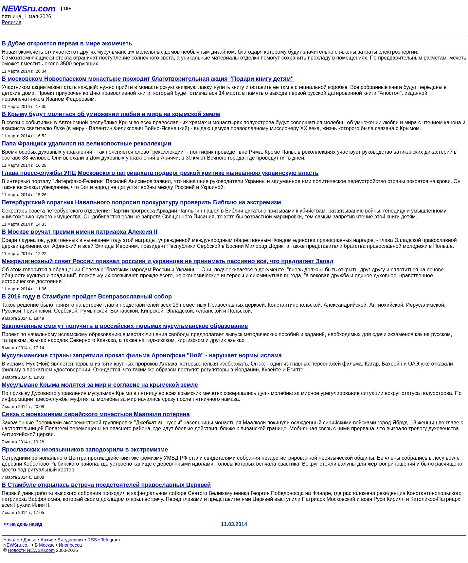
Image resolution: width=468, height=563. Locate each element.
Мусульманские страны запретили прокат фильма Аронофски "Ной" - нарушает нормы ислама (142, 355)
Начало (11, 539)
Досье (29, 539)
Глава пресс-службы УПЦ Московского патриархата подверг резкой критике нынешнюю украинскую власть (160, 173)
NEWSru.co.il (16, 545)
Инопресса (70, 545)
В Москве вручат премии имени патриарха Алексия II (79, 232)
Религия (11, 22)
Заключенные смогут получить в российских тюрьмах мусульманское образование (125, 326)
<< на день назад (23, 524)
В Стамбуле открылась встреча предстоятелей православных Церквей (106, 485)
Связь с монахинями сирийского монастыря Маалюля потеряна (96, 414)
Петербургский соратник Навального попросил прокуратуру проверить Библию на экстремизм (141, 202)
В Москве (45, 545)
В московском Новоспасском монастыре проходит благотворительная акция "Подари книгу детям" (148, 79)
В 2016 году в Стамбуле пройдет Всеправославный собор (87, 296)
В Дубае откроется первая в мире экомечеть (67, 43)
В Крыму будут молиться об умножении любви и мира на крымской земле (111, 114)
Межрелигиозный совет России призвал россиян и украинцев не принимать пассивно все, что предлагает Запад (167, 261)
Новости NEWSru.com (31, 550)
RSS (92, 539)
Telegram (110, 539)
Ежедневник (70, 539)
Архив (47, 539)
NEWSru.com (29, 8)
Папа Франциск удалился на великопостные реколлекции (86, 143)
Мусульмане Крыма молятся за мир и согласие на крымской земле (100, 385)
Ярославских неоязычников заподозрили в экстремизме (85, 449)
